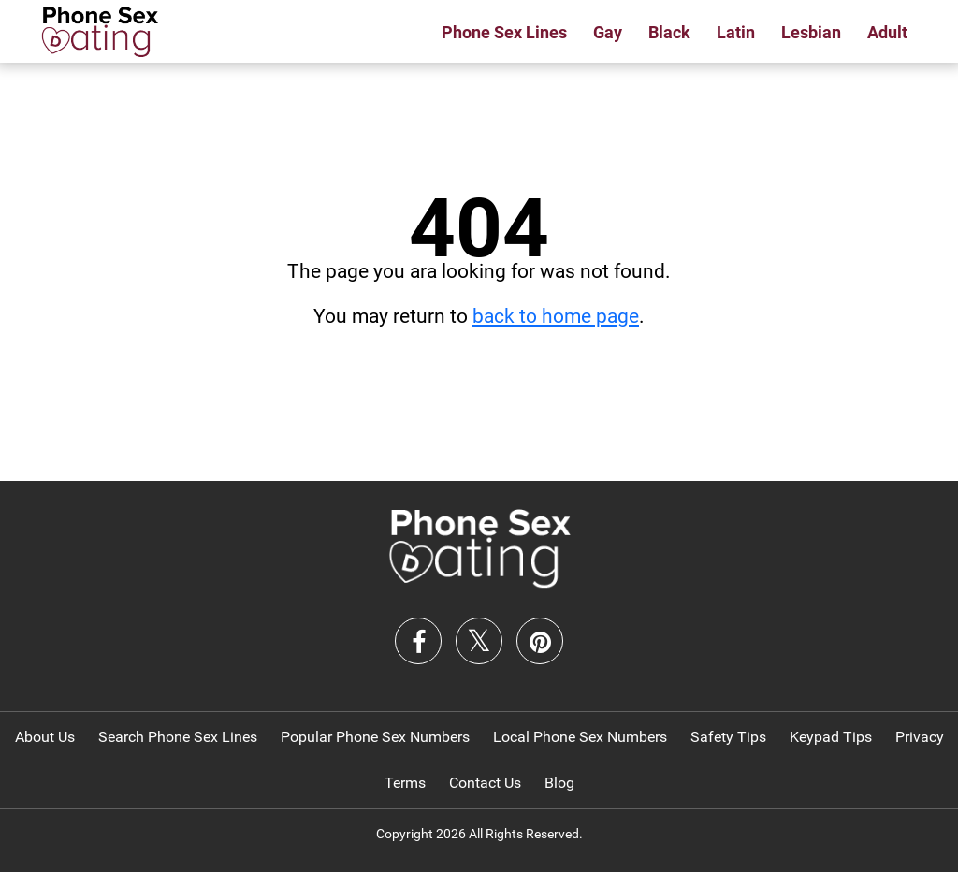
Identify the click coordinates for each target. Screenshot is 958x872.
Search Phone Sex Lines (177, 737)
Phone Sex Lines (504, 32)
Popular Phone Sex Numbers (375, 737)
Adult (887, 32)
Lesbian (811, 32)
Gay (607, 32)
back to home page (555, 316)
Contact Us (485, 783)
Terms (405, 783)
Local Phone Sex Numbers (580, 737)
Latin (736, 32)
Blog (559, 783)
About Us (45, 737)
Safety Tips (728, 737)
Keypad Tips (831, 737)
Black (669, 32)
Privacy (919, 737)
